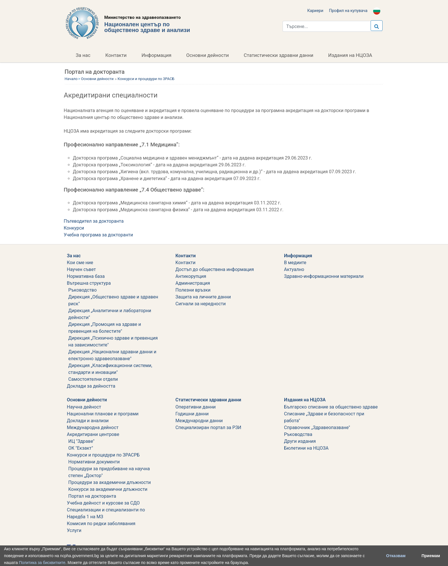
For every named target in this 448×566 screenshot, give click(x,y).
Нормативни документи (94, 462)
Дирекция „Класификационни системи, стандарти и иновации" (110, 369)
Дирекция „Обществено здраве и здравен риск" (113, 300)
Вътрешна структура (89, 283)
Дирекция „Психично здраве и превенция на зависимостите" (113, 341)
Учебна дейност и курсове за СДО (103, 503)
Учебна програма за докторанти (98, 235)
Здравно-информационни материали (323, 276)
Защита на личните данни (203, 297)
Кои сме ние (80, 262)
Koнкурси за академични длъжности (107, 489)
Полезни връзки (193, 290)
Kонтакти (185, 262)
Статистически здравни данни (278, 55)
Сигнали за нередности (200, 303)
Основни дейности (207, 55)
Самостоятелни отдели (93, 379)
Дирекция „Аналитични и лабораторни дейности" (109, 314)
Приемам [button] (430, 555)
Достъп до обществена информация (214, 269)
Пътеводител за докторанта (94, 221)
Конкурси (74, 228)
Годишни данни (192, 413)
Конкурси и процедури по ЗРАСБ (146, 79)
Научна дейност (84, 407)
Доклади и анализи (88, 420)
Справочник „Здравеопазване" (317, 427)
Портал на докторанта (92, 496)
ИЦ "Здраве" (81, 441)
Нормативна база (86, 276)
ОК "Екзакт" (80, 448)
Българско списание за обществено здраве (331, 407)
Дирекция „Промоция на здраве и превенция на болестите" (104, 328)
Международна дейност (93, 427)
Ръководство (82, 290)
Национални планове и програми (103, 413)
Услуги (74, 530)
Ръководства (298, 434)
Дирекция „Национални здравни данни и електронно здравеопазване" (112, 355)
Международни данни (199, 420)
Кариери (315, 10)
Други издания (300, 441)
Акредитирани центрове (93, 434)
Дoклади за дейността (91, 386)
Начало (71, 79)
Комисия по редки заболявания (101, 523)
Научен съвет (81, 269)
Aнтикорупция (190, 276)
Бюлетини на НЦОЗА (306, 448)
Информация (156, 55)
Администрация (192, 283)
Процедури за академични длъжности (109, 482)
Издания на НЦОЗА (350, 55)
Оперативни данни (195, 407)
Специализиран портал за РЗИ (208, 427)
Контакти (116, 55)
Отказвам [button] (395, 555)
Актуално (294, 269)
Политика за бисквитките (42, 562)
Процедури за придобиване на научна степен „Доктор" (109, 472)
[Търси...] (332, 26)
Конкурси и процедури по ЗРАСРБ (103, 455)
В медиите (295, 262)
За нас (83, 55)
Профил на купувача (348, 10)
